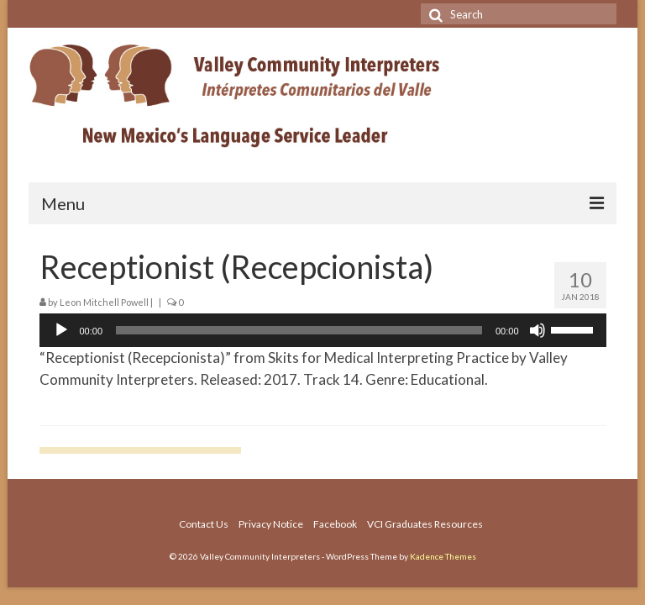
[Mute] (537, 330)
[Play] (61, 330)
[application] (322, 330)
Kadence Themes (443, 556)
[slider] (299, 330)
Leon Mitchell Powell (104, 302)
